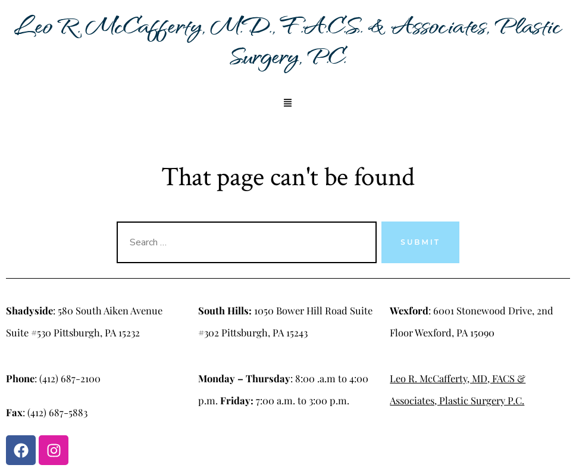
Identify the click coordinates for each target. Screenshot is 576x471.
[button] (288, 104)
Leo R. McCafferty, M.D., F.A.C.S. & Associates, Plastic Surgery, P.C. (288, 40)
